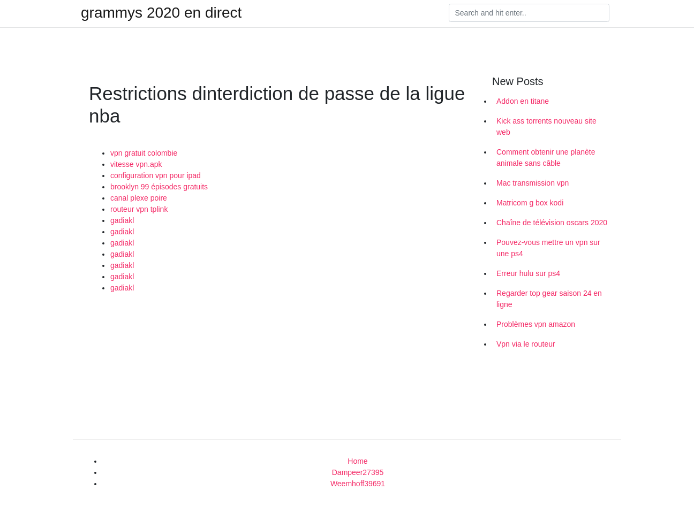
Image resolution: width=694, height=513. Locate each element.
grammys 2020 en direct (161, 12)
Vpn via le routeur (525, 344)
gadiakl (122, 220)
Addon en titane (522, 101)
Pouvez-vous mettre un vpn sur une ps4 (548, 248)
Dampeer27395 (358, 472)
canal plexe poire (138, 198)
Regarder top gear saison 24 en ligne (549, 299)
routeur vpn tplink (139, 209)
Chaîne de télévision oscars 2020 (551, 222)
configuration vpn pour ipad (155, 175)
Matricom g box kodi (529, 202)
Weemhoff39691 (357, 483)
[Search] (529, 13)
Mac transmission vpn (532, 183)
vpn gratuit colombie (143, 153)
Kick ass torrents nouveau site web (546, 126)
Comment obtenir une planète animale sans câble (545, 157)
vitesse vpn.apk (136, 164)
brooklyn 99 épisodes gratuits (159, 186)
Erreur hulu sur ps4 (528, 273)
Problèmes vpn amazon (535, 324)
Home (357, 461)
